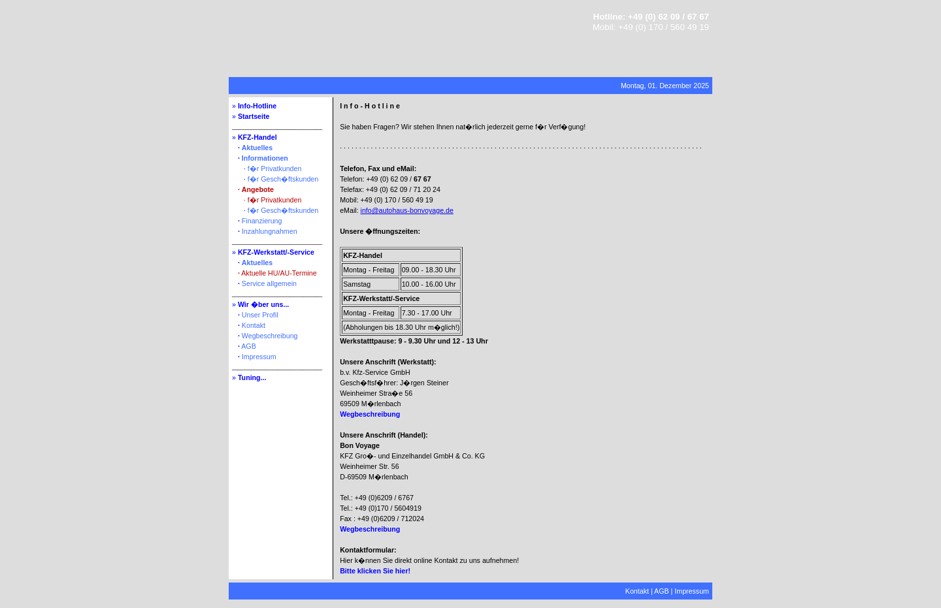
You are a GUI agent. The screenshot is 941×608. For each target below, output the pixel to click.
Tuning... (252, 377)
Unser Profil (260, 315)
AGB (248, 346)
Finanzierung (262, 221)
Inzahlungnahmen (269, 231)
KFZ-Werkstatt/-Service (276, 252)
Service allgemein (269, 283)
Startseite (254, 116)
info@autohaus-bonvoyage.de (407, 210)
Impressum (259, 356)
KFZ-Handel (257, 137)
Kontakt (253, 325)
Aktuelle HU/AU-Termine (278, 273)
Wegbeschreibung (270, 336)
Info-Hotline (257, 106)
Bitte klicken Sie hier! (375, 571)
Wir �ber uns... (263, 304)
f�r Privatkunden (275, 168)
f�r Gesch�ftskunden (283, 179)
